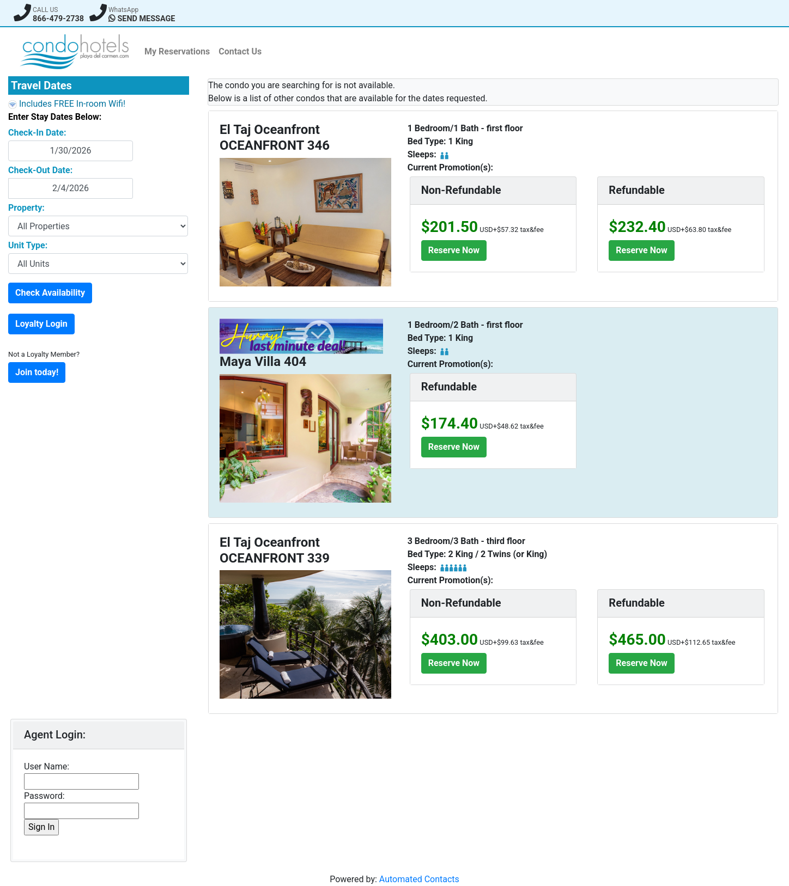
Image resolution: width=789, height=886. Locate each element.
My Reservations (177, 51)
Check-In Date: (37, 132)
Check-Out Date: (40, 170)
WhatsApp (123, 10)
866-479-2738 (58, 18)
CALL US (45, 10)
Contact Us (240, 51)
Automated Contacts (419, 879)
